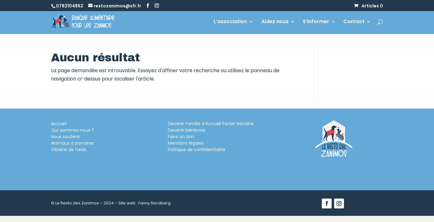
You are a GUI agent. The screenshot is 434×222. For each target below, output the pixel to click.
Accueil (59, 124)
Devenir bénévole (186, 130)
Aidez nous (275, 22)
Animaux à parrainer (72, 143)
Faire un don (181, 137)
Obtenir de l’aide (68, 149)
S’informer (316, 22)
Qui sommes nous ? (72, 130)
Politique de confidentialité (196, 149)
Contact (354, 22)
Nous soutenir (65, 137)
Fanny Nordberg (154, 203)
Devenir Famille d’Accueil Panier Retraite (211, 124)
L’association (230, 22)
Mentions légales (186, 143)
